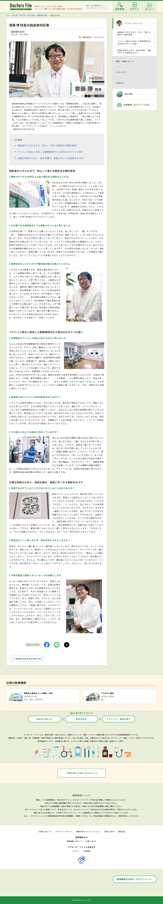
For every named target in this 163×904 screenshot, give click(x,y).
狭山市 (22, 15)
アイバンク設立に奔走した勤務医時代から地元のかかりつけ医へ (50, 151)
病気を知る (81, 719)
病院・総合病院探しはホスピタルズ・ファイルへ (96, 6)
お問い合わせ (109, 831)
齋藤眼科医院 (42, 15)
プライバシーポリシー (64, 831)
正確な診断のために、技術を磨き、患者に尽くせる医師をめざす (50, 158)
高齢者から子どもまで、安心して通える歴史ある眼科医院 (47, 145)
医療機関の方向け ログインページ (134, 879)
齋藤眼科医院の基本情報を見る (28, 659)
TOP (8, 15)
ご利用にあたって (45, 831)
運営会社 (121, 831)
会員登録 (86, 851)
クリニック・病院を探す (118, 719)
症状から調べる (44, 719)
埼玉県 (15, 15)
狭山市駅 (31, 15)
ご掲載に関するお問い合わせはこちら (81, 773)
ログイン (76, 851)
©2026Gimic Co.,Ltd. (81, 900)
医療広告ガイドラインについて (88, 831)
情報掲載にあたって (74, 841)
